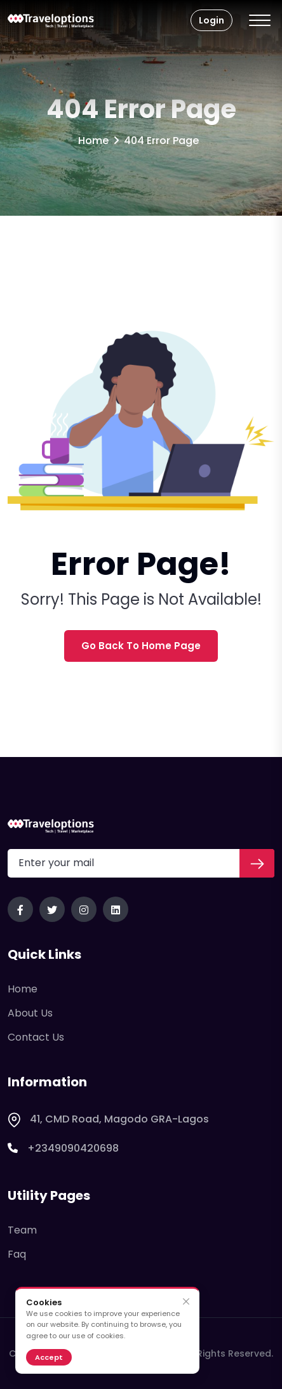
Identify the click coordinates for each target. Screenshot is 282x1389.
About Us (30, 1013)
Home (93, 140)
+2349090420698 (63, 1148)
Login (211, 20)
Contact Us (36, 1037)
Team (22, 1230)
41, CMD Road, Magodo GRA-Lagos (108, 1119)
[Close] (185, 1301)
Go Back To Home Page (141, 645)
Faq (17, 1254)
